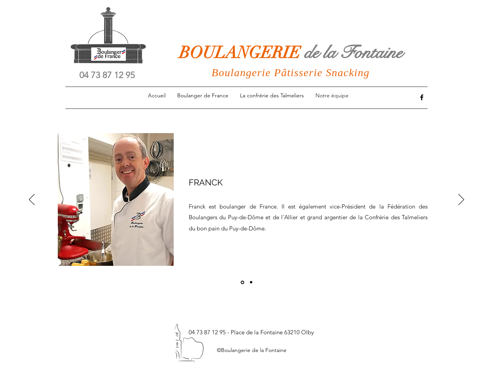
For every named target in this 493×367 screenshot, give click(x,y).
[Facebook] (422, 97)
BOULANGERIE (241, 52)
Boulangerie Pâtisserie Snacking (290, 72)
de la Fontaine (353, 53)
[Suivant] (461, 200)
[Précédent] (32, 200)
